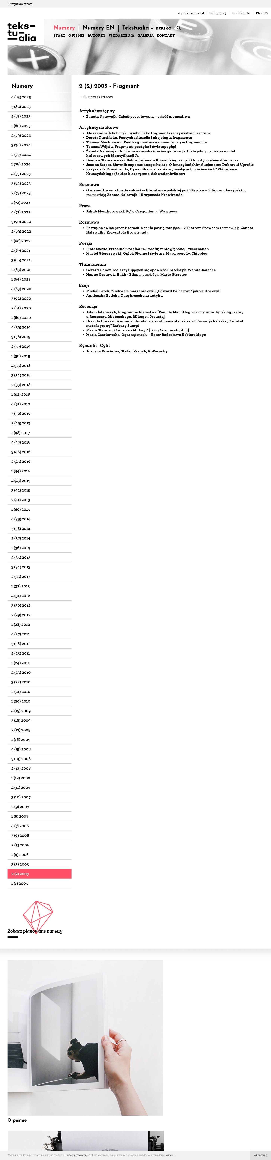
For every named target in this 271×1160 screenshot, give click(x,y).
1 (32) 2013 (20, 586)
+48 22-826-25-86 (153, 1133)
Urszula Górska (100, 322)
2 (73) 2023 (21, 192)
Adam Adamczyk (101, 313)
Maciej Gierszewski (103, 254)
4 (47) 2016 (20, 442)
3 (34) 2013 (20, 566)
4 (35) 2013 (20, 557)
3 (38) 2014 (20, 528)
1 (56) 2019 (20, 355)
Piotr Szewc (96, 250)
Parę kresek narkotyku (142, 296)
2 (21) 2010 (20, 691)
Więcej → (171, 1155)
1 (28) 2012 (20, 624)
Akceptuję (260, 1155)
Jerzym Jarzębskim (229, 191)
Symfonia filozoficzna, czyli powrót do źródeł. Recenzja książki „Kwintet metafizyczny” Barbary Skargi (165, 324)
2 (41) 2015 (20, 499)
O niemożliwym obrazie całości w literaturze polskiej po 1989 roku (145, 191)
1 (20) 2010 (20, 701)
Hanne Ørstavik (100, 275)
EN (266, 13)
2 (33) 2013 (20, 576)
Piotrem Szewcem (203, 229)
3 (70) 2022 (21, 221)
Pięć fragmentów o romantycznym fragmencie (165, 143)
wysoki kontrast (191, 13)
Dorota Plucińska (101, 138)
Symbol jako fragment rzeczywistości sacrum (169, 134)
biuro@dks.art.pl (153, 1128)
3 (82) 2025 (21, 106)
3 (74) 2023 (21, 183)
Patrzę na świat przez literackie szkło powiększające (133, 229)
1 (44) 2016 (20, 470)
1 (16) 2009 (20, 739)
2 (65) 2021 (20, 269)
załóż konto (241, 13)
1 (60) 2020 (21, 317)
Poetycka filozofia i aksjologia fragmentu (155, 138)
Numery (64, 28)
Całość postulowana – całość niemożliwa (154, 117)
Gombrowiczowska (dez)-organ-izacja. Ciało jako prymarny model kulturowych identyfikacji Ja (160, 154)
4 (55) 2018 (20, 365)
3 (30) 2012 (20, 605)
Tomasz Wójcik (99, 147)
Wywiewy (168, 212)
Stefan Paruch (133, 352)
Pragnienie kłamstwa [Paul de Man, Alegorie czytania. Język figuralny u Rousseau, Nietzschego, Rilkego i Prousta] (165, 315)
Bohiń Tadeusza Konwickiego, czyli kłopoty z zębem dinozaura (182, 161)
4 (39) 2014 (20, 518)
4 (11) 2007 (20, 787)
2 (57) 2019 (20, 346)
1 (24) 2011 (20, 662)
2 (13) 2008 (21, 768)
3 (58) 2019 (20, 336)
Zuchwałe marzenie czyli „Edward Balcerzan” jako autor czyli (166, 292)
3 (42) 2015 (20, 490)
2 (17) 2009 (20, 729)
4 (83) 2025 (21, 96)
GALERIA (145, 35)
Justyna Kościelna (102, 352)
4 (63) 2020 (21, 288)
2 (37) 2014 (20, 538)
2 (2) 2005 (20, 873)
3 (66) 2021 (20, 259)
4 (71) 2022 (20, 212)
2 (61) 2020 (21, 307)
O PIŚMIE (76, 35)
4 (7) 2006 (20, 825)
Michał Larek (98, 292)
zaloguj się (218, 13)
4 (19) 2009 (21, 710)
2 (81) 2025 (20, 116)
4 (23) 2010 (21, 672)
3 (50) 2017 (20, 413)
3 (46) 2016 (20, 451)
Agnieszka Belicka (103, 296)
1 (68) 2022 (20, 240)
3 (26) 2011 (20, 643)
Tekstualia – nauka (147, 28)
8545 (130, 212)
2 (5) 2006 (20, 844)
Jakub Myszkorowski (105, 212)
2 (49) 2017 (20, 423)
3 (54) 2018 (20, 375)
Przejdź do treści (20, 4)
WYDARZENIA (121, 35)
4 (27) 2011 (20, 634)
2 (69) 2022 (21, 231)
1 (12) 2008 (20, 777)
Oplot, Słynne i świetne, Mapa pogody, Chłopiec (165, 254)
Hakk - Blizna (129, 275)
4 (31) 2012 (20, 595)
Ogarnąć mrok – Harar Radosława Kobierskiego (163, 335)
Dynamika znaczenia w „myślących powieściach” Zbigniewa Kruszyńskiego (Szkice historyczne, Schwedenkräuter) (161, 172)
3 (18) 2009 (20, 720)
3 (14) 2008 (21, 758)
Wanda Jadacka (202, 271)
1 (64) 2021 (20, 279)
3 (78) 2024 (21, 144)
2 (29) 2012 (20, 614)
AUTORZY (97, 35)
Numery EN (99, 28)
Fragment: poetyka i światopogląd (146, 147)
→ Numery (87, 97)
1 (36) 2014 (20, 547)
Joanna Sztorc (98, 165)
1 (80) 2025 (20, 125)
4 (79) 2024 (21, 135)
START (59, 35)
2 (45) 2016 (20, 461)
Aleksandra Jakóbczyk (106, 134)
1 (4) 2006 (20, 854)
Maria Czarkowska (103, 335)
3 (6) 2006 (20, 835)
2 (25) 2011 (20, 653)
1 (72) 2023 (20, 202)
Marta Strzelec (173, 275)
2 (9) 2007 (20, 806)
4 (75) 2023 (21, 173)
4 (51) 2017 (20, 403)
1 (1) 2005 (19, 883)
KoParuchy (158, 352)
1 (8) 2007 (19, 816)
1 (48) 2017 (20, 432)
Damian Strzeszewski (105, 161)
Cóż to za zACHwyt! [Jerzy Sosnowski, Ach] (151, 331)
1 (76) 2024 (20, 164)
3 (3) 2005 (20, 864)
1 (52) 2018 (20, 394)
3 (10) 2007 (20, 797)
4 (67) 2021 (20, 250)
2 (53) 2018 (20, 384)
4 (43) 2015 (20, 480)
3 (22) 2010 (20, 681)
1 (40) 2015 (20, 509)
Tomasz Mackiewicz (104, 143)
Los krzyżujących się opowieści (140, 271)
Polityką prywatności (76, 1155)
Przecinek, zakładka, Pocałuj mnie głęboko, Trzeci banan (159, 250)
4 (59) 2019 (20, 327)
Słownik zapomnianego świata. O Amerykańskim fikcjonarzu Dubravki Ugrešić (183, 165)
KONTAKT (166, 35)
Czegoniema (146, 212)
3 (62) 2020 (21, 298)
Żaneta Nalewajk (101, 117)
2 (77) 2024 (21, 154)
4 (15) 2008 (21, 749)
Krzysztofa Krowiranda (107, 170)
